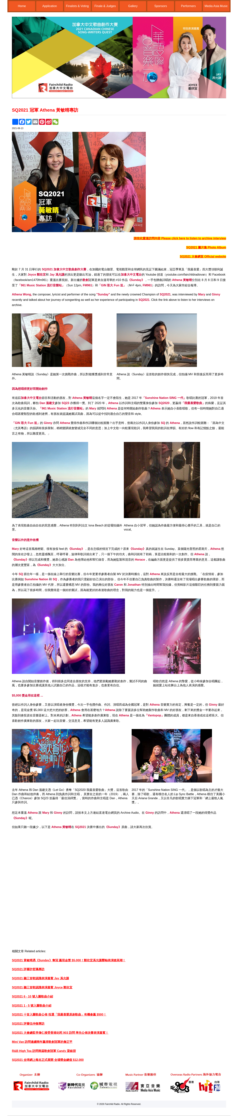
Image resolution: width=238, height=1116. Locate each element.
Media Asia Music (216, 6)
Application (49, 6)
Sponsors (160, 6)
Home (22, 6)
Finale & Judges (105, 6)
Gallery (133, 6)
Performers (188, 6)
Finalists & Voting (77, 6)
